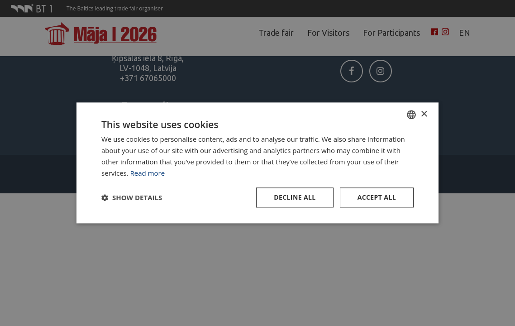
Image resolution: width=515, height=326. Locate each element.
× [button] (423, 114)
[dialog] (257, 163)
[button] (131, 198)
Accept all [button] (377, 197)
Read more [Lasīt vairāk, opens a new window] (147, 172)
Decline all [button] (294, 197)
